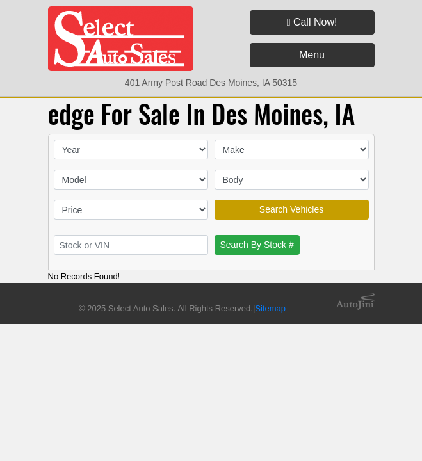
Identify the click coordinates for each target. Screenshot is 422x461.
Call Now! (312, 22)
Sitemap (270, 308)
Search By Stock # (257, 244)
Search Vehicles (291, 209)
